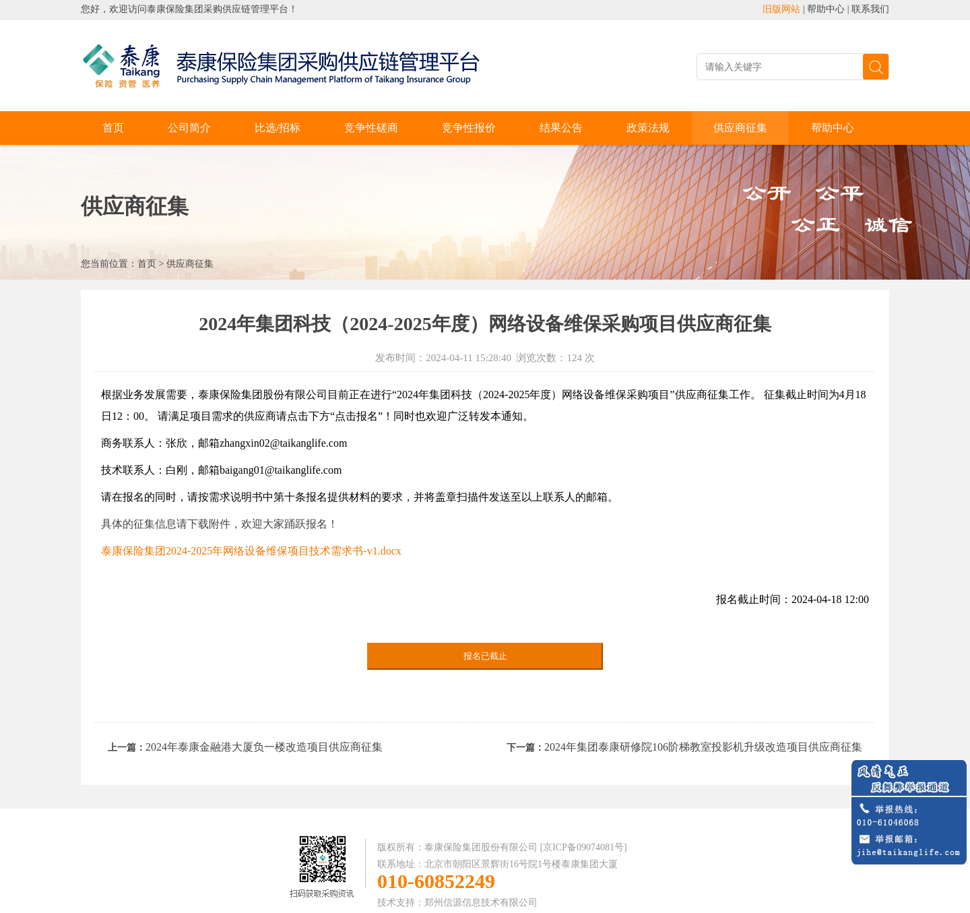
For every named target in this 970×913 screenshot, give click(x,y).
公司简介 (189, 127)
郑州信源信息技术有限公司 (481, 903)
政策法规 (648, 127)
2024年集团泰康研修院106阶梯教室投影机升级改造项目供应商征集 (703, 747)
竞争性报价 (469, 127)
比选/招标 (277, 127)
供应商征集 (740, 127)
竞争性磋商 (371, 127)
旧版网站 (781, 9)
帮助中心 (826, 9)
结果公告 (561, 127)
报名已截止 (485, 656)
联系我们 (870, 9)
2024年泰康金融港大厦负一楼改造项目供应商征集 (264, 747)
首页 (113, 127)
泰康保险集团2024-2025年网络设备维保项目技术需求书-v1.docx (251, 551)
